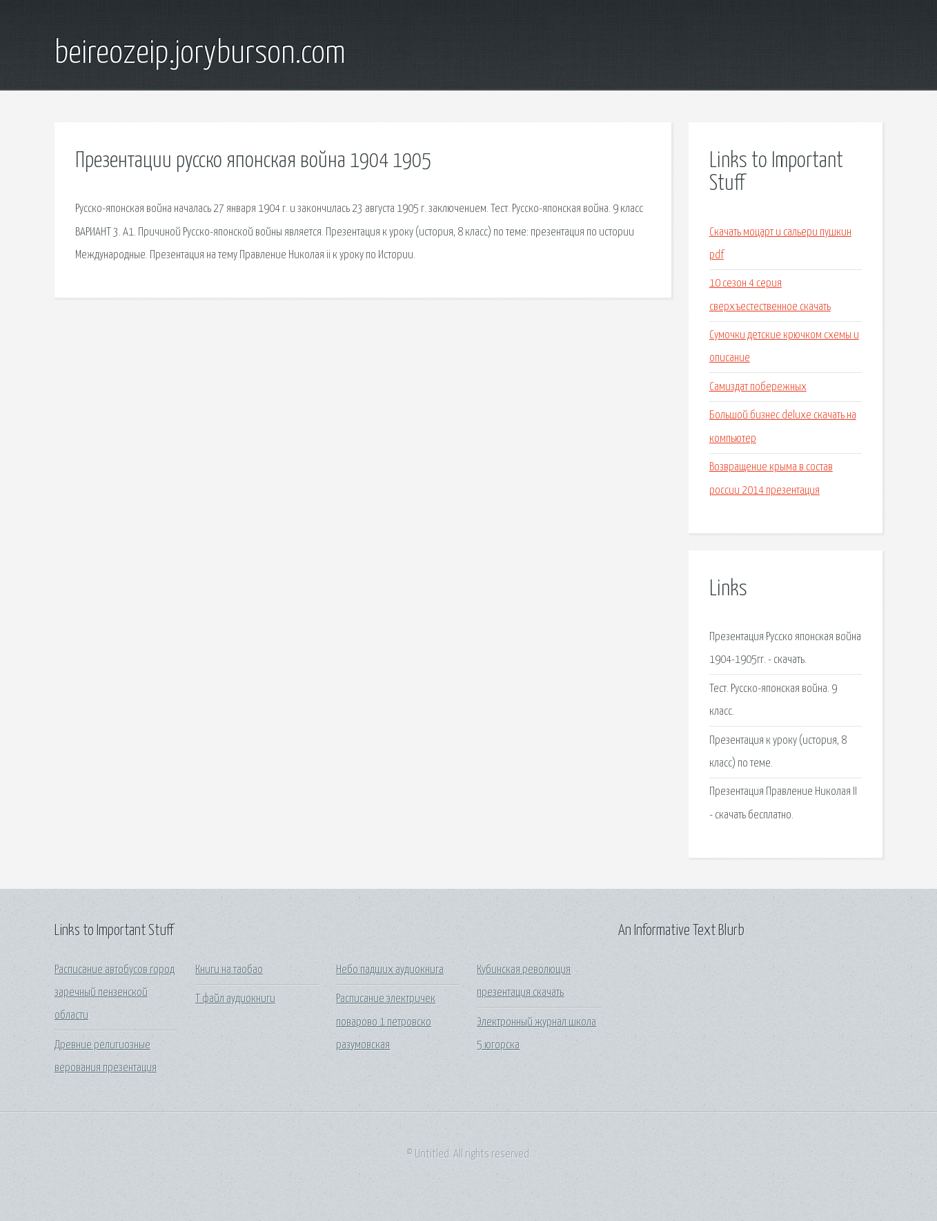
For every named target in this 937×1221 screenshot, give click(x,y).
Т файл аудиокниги (235, 999)
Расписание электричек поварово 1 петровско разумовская (385, 1022)
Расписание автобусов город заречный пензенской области (115, 993)
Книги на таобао (229, 970)
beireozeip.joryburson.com (200, 54)
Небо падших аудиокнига (390, 970)
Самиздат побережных (758, 387)
